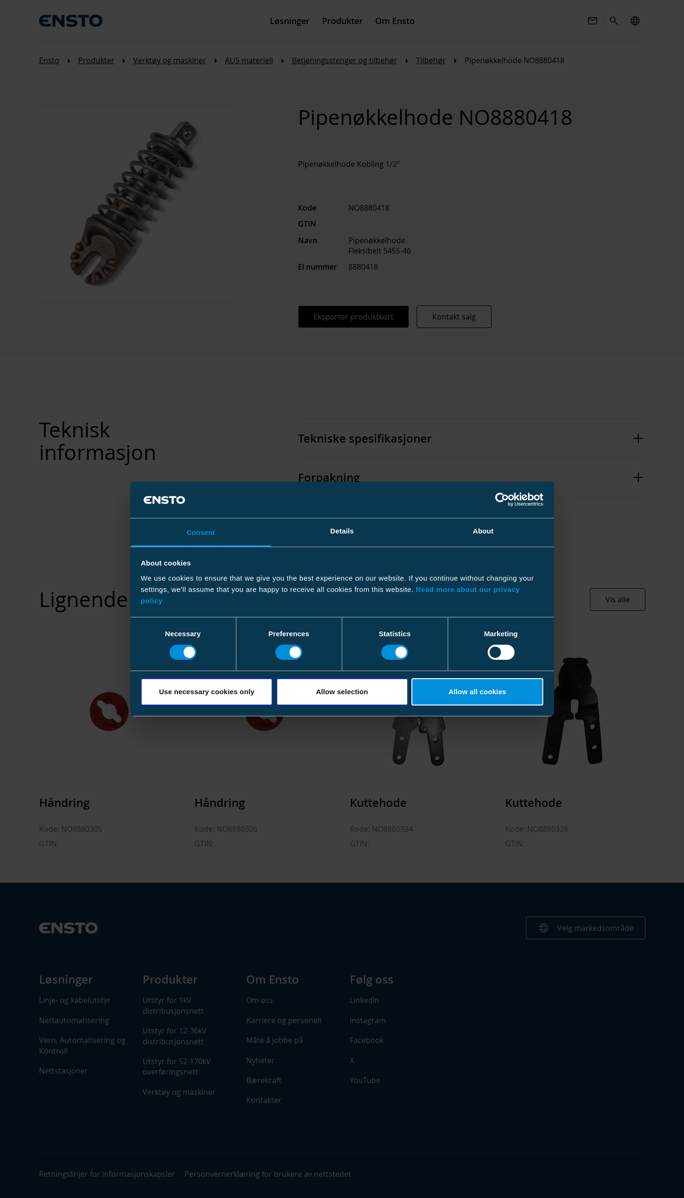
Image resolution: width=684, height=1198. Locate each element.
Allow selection (342, 692)
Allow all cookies (478, 692)
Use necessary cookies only (207, 692)
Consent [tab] (200, 532)
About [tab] (483, 531)
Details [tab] (342, 531)
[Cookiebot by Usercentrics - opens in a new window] (502, 499)
